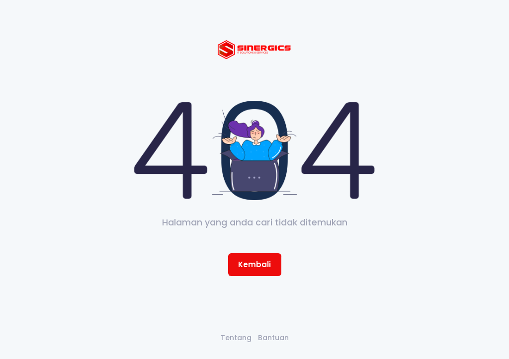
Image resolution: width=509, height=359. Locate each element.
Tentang (236, 338)
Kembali (254, 264)
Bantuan (273, 338)
